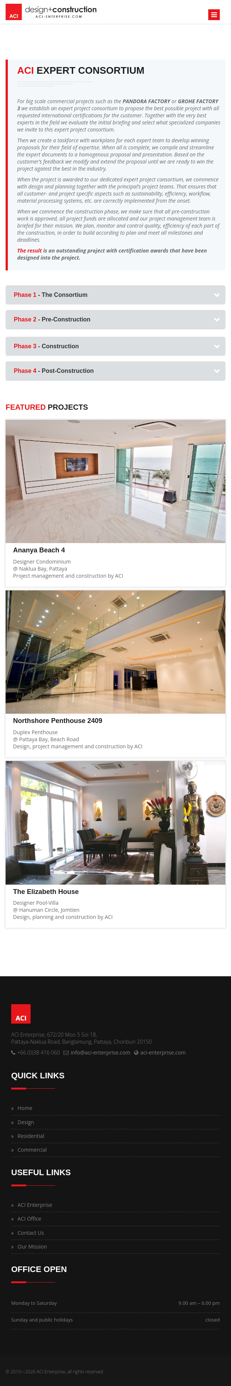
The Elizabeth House (46, 891)
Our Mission (32, 1246)
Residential (31, 1135)
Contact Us (31, 1232)
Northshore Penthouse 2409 (57, 720)
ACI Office (29, 1218)
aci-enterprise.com (163, 1052)
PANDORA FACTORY (146, 101)
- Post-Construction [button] (54, 371)
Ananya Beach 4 (39, 550)
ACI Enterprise (35, 1204)
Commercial (32, 1149)
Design (26, 1122)
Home (25, 1107)
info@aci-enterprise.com (100, 1052)
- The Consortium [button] (50, 295)
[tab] (115, 295)
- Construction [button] (46, 346)
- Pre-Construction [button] (52, 319)
